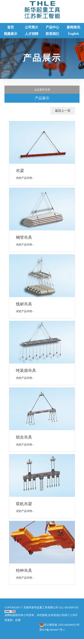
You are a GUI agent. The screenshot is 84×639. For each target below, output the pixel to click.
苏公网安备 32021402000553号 (62, 624)
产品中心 (52, 27)
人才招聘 (31, 34)
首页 (10, 27)
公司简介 (31, 27)
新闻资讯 (73, 27)
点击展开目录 (42, 89)
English (73, 33)
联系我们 (52, 34)
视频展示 (10, 34)
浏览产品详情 (25, 178)
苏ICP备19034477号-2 (52, 629)
